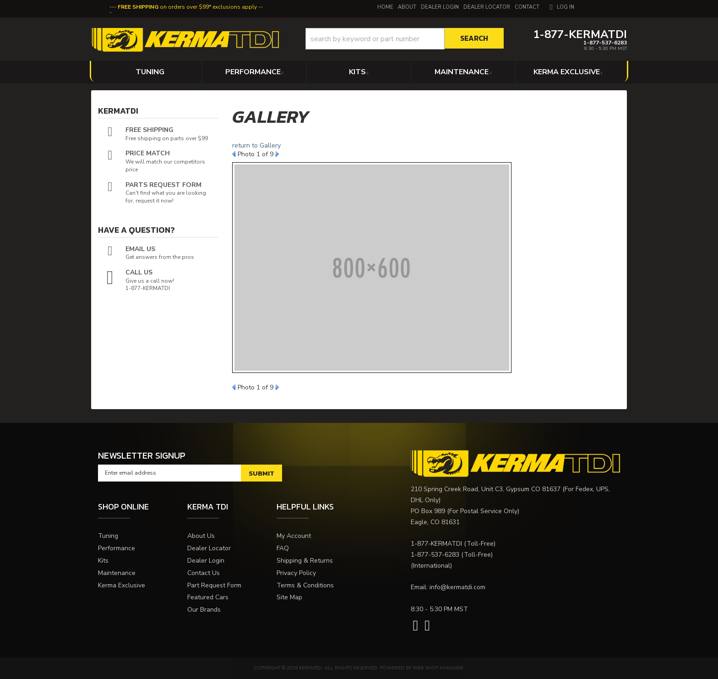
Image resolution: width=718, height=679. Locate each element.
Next (277, 154)
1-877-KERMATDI (436, 543)
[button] (404, 38)
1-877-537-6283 (435, 554)
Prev (233, 154)
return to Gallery (256, 145)
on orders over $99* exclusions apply (187, 7)
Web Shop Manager (438, 668)
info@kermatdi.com (457, 587)
